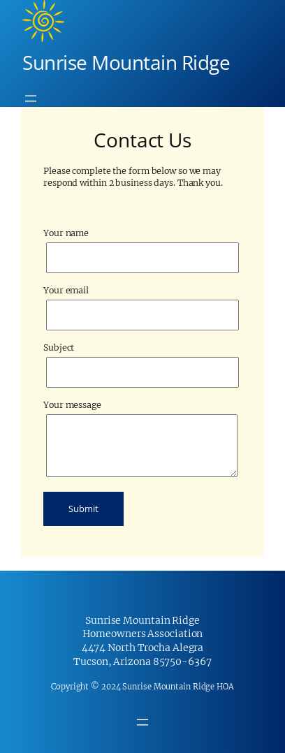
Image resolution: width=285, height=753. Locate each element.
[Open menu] (30, 98)
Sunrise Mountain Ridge (126, 62)
